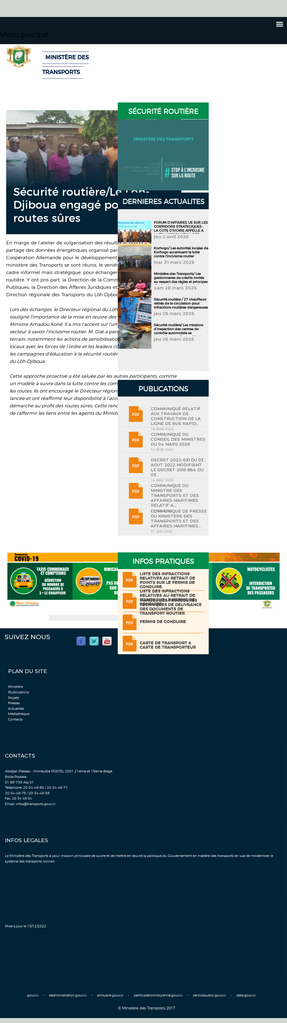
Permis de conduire (163, 622)
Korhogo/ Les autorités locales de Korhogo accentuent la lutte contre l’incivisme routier (181, 252)
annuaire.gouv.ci (110, 995)
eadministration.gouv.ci (68, 995)
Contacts (15, 719)
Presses (14, 703)
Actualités (16, 708)
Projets (13, 698)
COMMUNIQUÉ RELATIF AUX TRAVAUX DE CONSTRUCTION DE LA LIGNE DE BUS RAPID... (176, 416)
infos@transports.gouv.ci (35, 804)
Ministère (15, 686)
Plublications (18, 692)
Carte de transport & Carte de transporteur (168, 645)
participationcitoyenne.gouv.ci (158, 995)
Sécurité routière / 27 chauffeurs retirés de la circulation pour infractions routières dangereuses (181, 303)
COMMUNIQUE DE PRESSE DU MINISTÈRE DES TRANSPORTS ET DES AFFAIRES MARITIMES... (179, 518)
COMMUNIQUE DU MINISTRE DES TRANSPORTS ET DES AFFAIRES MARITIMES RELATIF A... (175, 495)
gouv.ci (33, 995)
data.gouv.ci (246, 995)
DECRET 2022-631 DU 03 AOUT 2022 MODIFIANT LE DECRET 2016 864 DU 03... (177, 467)
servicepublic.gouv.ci (209, 995)
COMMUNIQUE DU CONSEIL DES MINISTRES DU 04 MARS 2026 (178, 439)
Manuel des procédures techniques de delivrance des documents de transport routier (171, 607)
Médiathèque (18, 714)
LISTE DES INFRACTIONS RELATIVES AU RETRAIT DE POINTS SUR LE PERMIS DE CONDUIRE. (167, 580)
